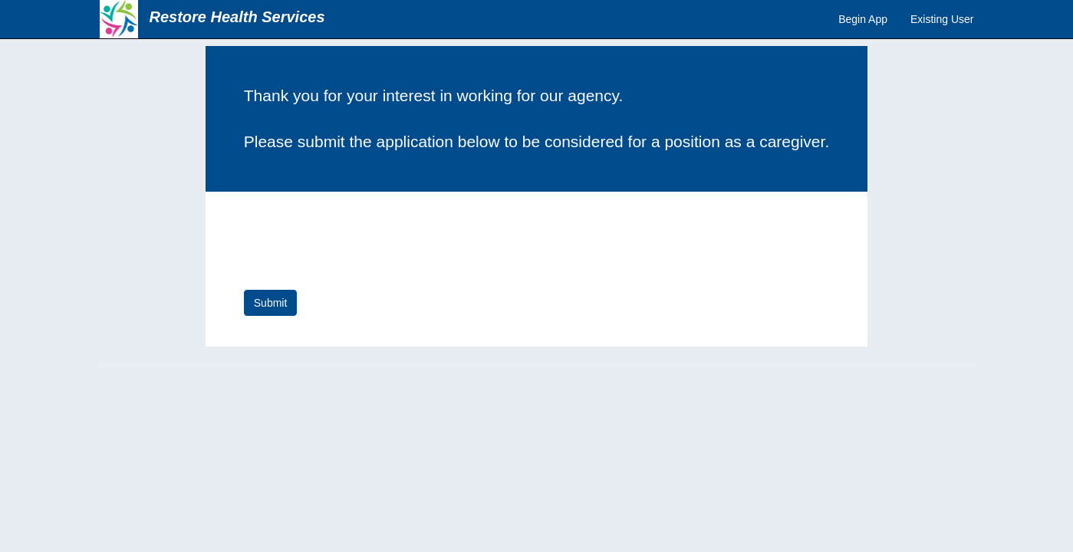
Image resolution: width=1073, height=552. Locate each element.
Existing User (941, 19)
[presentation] (360, 244)
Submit (271, 303)
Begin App (862, 19)
